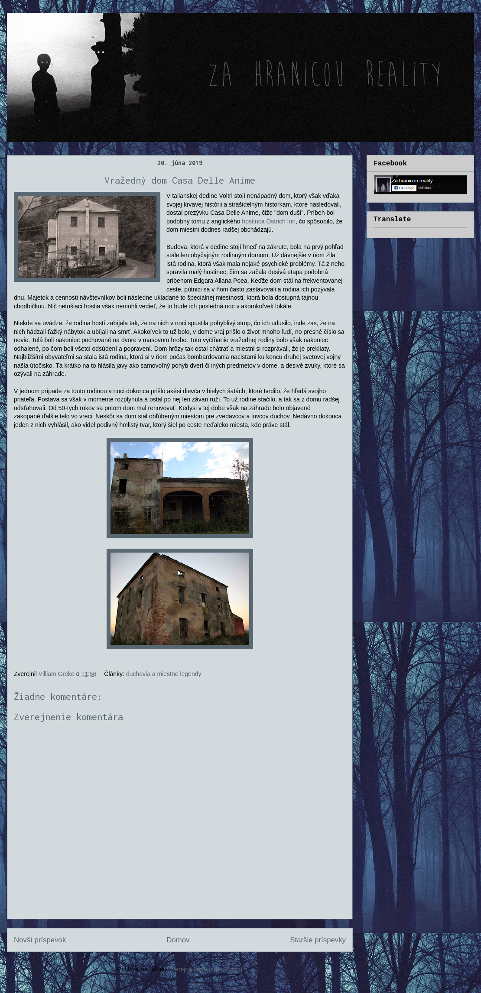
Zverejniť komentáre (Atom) (206, 969)
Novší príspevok (40, 940)
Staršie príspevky (318, 940)
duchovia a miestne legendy (164, 673)
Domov (177, 940)
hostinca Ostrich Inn (269, 221)
